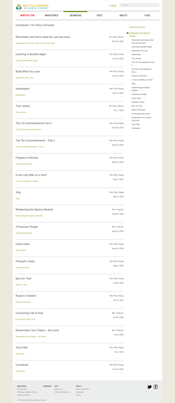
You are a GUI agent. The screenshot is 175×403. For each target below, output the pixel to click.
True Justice (21, 112)
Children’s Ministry (23, 395)
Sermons (75, 14)
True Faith (20, 354)
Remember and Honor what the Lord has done (35, 43)
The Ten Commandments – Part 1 (30, 147)
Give (147, 15)
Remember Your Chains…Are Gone (31, 336)
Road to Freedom (23, 302)
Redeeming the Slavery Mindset (29, 216)
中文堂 (112, 6)
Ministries (51, 15)
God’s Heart (21, 250)
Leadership (80, 392)
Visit (99, 15)
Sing (18, 198)
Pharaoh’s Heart (22, 267)
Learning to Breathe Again (27, 60)
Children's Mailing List (62, 392)
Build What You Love (24, 78)
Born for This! (21, 285)
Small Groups (22, 389)
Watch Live (27, 15)
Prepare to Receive (24, 164)
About (123, 15)
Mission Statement (82, 389)
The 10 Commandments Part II (29, 129)
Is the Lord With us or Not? (27, 181)
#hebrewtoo (21, 95)
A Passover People (24, 233)
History (78, 395)
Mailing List (58, 389)
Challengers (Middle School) (27, 392)
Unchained (20, 371)
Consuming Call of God (25, 319)
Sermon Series (137, 27)
